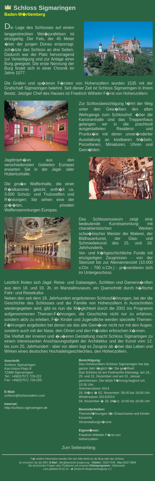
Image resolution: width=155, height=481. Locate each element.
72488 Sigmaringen (18, 372)
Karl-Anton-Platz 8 (17, 368)
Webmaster (118, 465)
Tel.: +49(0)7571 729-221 (23, 376)
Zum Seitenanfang (78, 447)
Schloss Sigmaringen (45, 7)
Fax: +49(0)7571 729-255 (23, 380)
